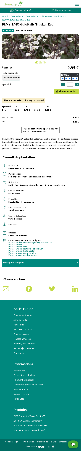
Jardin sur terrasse (23, 329)
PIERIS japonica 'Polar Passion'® (29, 416)
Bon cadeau (19, 353)
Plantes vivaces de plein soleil (21, 251)
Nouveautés (19, 370)
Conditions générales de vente (28, 384)
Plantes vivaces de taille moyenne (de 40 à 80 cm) (45, 16)
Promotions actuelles (24, 375)
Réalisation (35, 446)
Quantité (6, 84)
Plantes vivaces (17, 16)
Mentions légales (12, 441)
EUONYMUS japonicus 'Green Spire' (31, 425)
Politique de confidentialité (35, 441)
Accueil (5, 16)
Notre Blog (19, 399)
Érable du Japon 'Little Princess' (29, 430)
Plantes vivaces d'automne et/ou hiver (25, 249)
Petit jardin (19, 324)
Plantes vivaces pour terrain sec (22, 255)
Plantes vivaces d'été (17, 247)
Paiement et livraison (24, 380)
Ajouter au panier (67, 91)
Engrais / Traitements (24, 343)
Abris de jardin (20, 320)
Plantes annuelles (22, 339)
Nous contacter (21, 389)
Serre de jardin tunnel (24, 348)
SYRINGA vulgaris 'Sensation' (28, 421)
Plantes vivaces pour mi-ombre (22, 253)
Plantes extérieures (23, 315)
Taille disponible (10, 73)
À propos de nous (22, 394)
